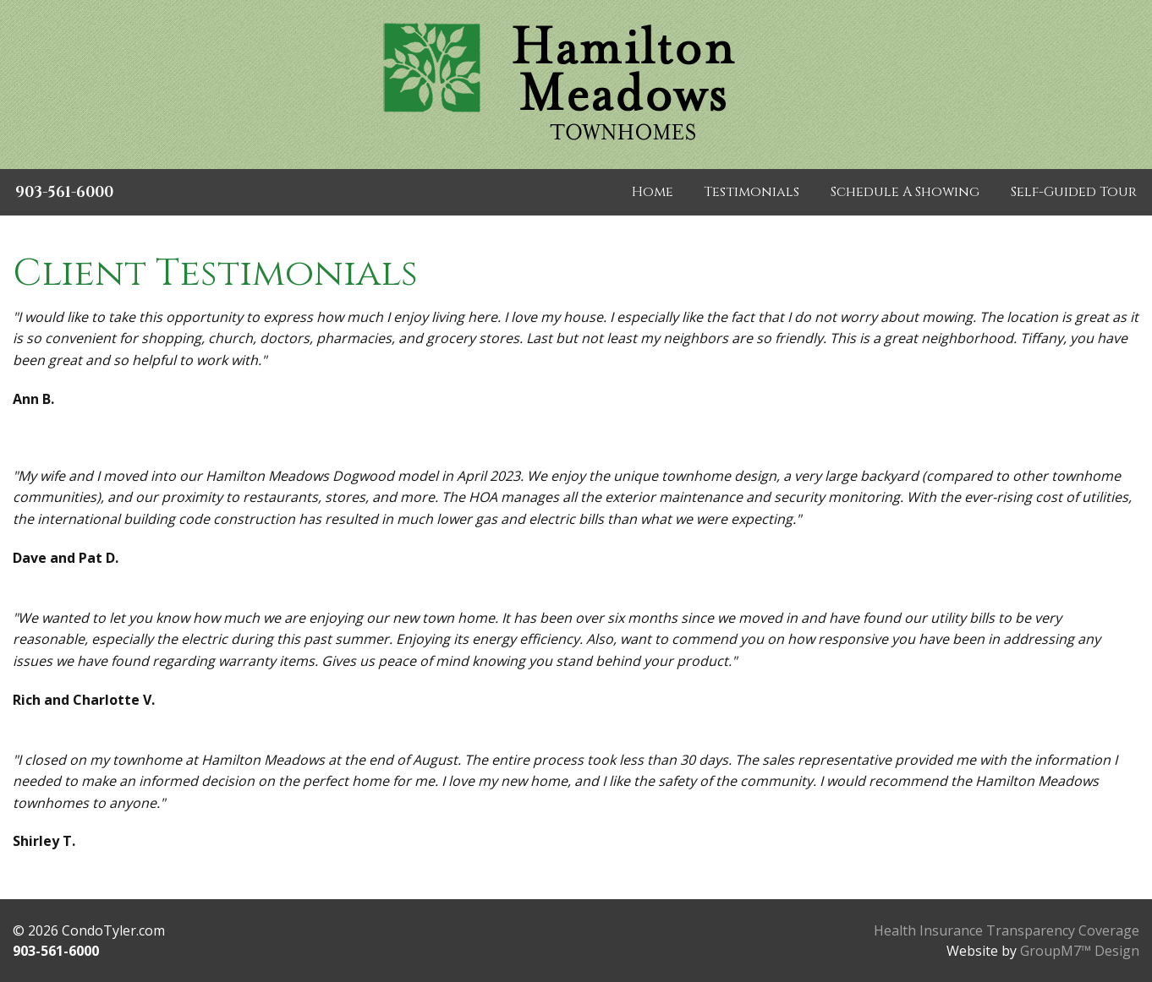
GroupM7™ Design (1079, 950)
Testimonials (751, 192)
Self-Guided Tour (1074, 192)
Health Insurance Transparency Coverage (1006, 930)
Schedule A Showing (905, 192)
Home (652, 192)
